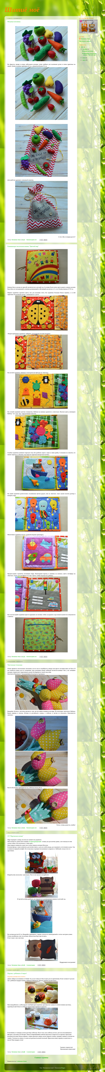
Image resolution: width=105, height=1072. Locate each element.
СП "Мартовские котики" (15, 836)
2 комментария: (31, 1052)
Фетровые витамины (13, 21)
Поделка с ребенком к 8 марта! (17, 973)
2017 (82, 47)
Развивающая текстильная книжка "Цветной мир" (23, 246)
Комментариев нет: (32, 239)
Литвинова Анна (85, 38)
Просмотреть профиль (85, 41)
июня (84, 57)
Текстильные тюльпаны (14, 665)
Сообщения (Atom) (22, 1061)
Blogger (63, 1068)
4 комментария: (31, 965)
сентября (85, 49)
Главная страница (41, 1057)
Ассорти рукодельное (35, 841)
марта (84, 60)
